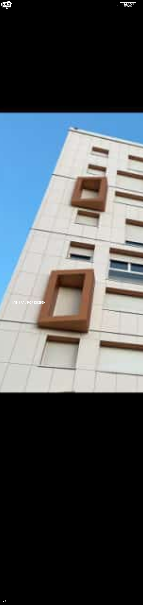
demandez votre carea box (128, 5)
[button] (139, 5)
